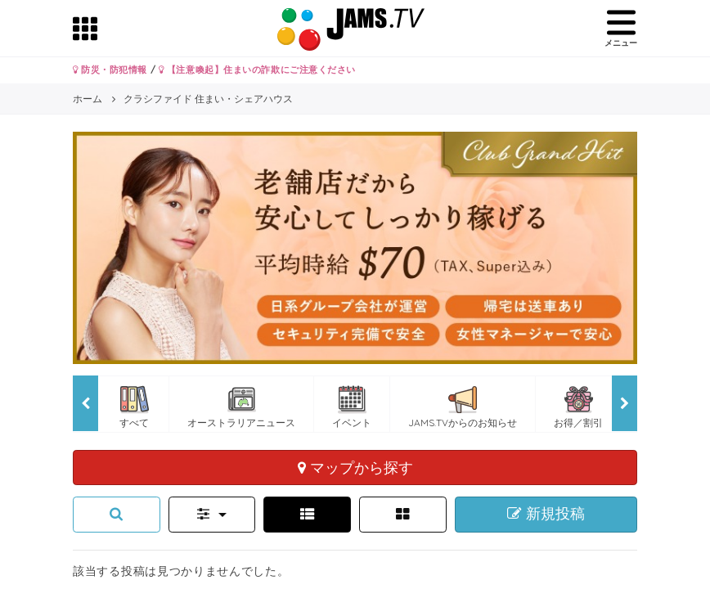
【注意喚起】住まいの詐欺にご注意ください (257, 69)
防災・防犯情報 (110, 69)
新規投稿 (546, 514)
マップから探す (355, 467)
